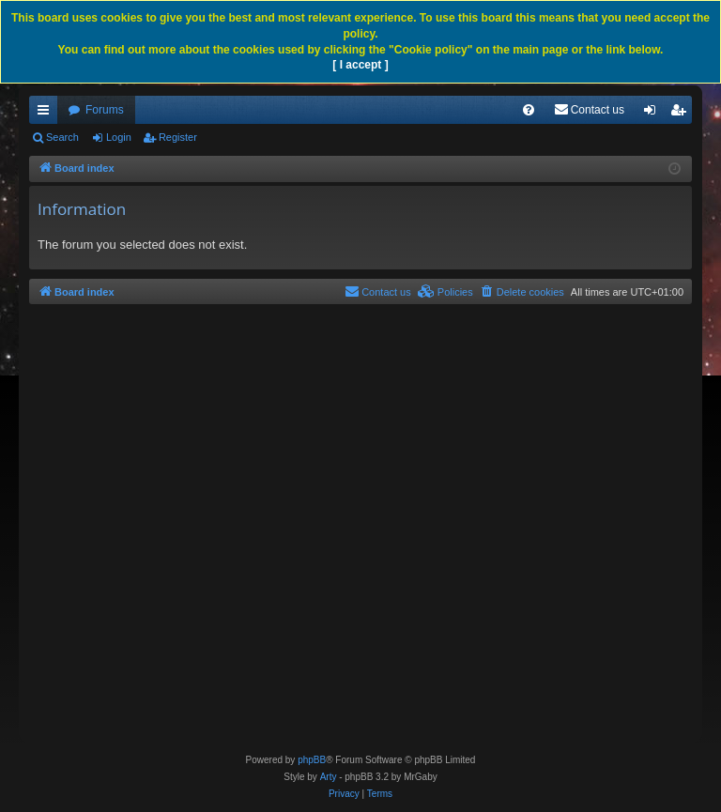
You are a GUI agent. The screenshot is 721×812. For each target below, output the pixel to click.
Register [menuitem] (682, 113)
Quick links (47, 113)
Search (62, 137)
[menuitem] (528, 110)
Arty (328, 777)
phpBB (312, 760)
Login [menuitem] (654, 113)
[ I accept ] (360, 64)
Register (178, 137)
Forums (104, 109)
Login (118, 137)
